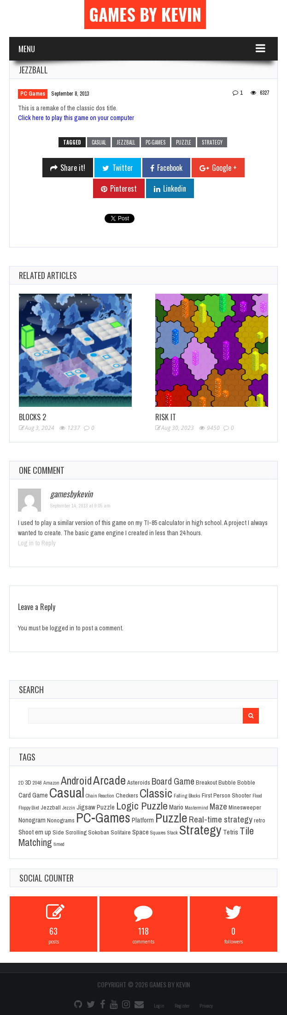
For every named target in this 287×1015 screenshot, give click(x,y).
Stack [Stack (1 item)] (172, 832)
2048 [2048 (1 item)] (37, 782)
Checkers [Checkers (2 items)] (127, 795)
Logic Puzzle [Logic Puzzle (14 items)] (142, 805)
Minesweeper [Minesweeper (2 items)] (244, 807)
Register (182, 1006)
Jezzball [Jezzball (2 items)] (51, 807)
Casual (99, 142)
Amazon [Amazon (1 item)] (51, 782)
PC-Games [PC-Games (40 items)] (103, 818)
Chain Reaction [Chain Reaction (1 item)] (100, 795)
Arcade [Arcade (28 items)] (109, 780)
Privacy (206, 1006)
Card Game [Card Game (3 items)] (33, 795)
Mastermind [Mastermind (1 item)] (196, 807)
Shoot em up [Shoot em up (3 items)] (34, 832)
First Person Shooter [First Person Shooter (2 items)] (226, 795)
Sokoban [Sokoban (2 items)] (98, 832)
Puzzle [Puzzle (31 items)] (171, 818)
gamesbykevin (71, 494)
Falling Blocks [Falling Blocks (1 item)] (187, 795)
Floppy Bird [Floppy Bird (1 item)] (28, 807)
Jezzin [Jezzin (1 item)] (68, 807)
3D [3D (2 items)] (28, 782)
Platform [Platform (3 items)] (143, 820)
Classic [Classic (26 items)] (156, 793)
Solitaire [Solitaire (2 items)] (121, 832)
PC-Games (155, 142)
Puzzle (183, 142)
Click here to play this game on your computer (76, 118)
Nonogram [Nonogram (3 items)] (32, 820)
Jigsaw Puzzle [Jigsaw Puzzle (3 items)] (95, 807)
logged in (62, 628)
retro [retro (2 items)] (259, 820)
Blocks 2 (32, 417)
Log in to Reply (37, 543)
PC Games (32, 93)
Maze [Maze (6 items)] (218, 806)
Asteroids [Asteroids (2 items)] (138, 782)
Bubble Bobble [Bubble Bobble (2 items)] (236, 782)
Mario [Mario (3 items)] (176, 807)
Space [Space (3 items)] (140, 832)
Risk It (165, 417)
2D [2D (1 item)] (20, 782)
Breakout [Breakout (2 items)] (206, 782)
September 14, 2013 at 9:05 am (80, 505)
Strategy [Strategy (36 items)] (200, 830)
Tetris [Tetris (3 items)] (230, 832)
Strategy (212, 142)
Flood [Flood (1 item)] (257, 795)
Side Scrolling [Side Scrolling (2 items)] (70, 832)
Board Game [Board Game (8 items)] (173, 781)
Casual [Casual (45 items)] (66, 793)
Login (159, 1006)
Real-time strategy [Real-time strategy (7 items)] (220, 819)
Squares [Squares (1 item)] (158, 832)
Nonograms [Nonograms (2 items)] (61, 820)
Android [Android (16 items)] (76, 780)
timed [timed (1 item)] (58, 844)
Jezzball (126, 142)
